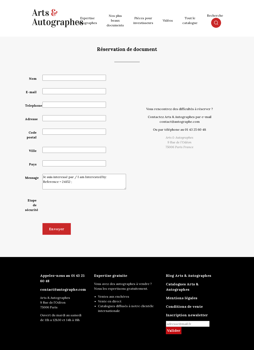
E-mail (31, 92)
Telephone (32, 105)
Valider (173, 330)
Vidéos (168, 20)
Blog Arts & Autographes (188, 275)
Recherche (215, 15)
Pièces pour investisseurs (143, 20)
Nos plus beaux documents (115, 20)
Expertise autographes (87, 20)
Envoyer (56, 229)
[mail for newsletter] (188, 324)
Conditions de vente (184, 306)
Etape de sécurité (31, 205)
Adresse (31, 119)
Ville (33, 151)
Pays (33, 164)
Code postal (32, 134)
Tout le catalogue (189, 20)
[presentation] (72, 204)
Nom (33, 79)
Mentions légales (181, 298)
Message (32, 178)
